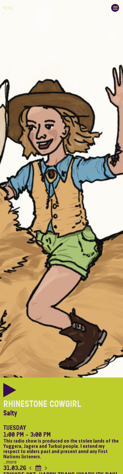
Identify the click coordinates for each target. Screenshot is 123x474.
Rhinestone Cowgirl (42, 404)
